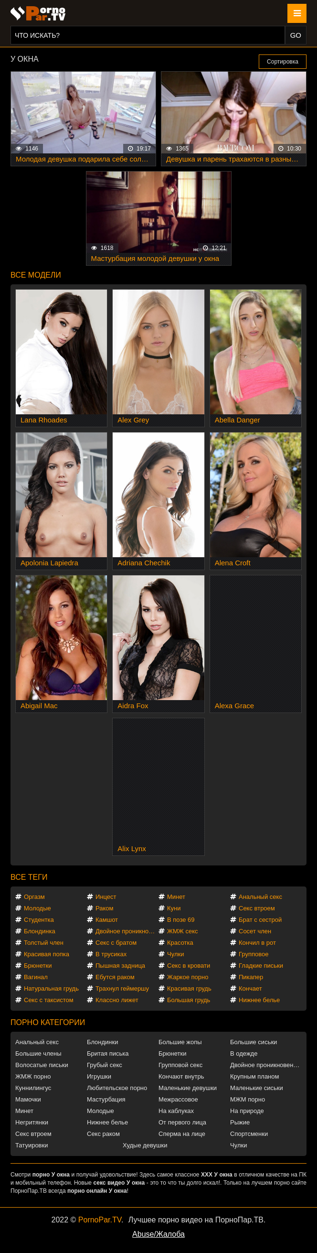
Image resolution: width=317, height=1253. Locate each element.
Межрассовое (178, 1099)
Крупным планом (254, 1076)
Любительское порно (117, 1087)
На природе (247, 1110)
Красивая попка (46, 954)
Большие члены (38, 1053)
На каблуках (176, 1110)
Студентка (39, 919)
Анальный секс (260, 896)
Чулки (175, 954)
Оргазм (34, 896)
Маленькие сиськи (256, 1087)
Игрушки (99, 1076)
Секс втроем (257, 908)
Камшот (106, 919)
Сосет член (255, 931)
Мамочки (28, 1099)
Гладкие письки (261, 965)
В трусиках (111, 954)
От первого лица (182, 1122)
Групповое (253, 954)
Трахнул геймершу (122, 988)
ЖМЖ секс (182, 931)
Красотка (180, 942)
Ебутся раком (115, 977)
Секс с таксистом (49, 1000)
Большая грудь (188, 1000)
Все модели (36, 275)
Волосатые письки (41, 1065)
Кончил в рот (257, 942)
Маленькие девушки (187, 1087)
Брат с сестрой (260, 919)
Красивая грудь (189, 988)
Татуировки (31, 1145)
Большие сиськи (253, 1042)
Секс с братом (116, 942)
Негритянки (31, 1122)
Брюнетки (38, 965)
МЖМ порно (247, 1099)
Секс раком (103, 1133)
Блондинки (102, 1042)
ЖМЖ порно (33, 1076)
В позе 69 (181, 919)
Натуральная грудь (51, 988)
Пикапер (251, 977)
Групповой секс (180, 1065)
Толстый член (43, 942)
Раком (104, 908)
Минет (176, 896)
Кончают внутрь (181, 1076)
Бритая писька (108, 1053)
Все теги (29, 877)
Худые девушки (145, 1145)
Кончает (250, 988)
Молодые (37, 908)
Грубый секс (104, 1065)
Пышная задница (120, 965)
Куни (174, 908)
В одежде (243, 1053)
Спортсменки (249, 1133)
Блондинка (39, 931)
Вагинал (36, 977)
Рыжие (240, 1122)
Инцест (105, 896)
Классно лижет (116, 1000)
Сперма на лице (181, 1133)
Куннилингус (33, 1087)
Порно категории (48, 1022)
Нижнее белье (259, 1000)
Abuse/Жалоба (158, 1234)
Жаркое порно (187, 977)
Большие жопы (180, 1042)
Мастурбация (106, 1099)
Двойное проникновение (126, 931)
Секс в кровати (188, 965)
